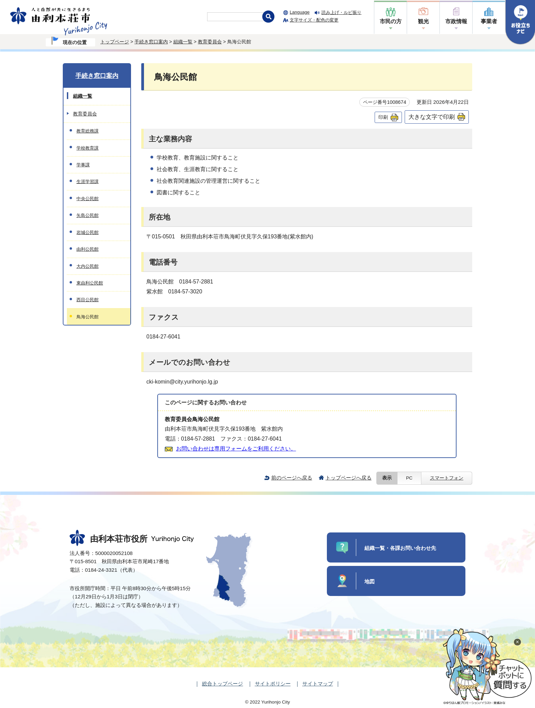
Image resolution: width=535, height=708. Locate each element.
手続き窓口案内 (151, 41)
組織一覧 (182, 41)
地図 (369, 581)
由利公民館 (87, 249)
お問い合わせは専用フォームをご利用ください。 (236, 449)
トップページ (114, 41)
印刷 (383, 117)
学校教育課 (87, 148)
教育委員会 (210, 41)
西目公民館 (87, 299)
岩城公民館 (87, 232)
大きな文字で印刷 (431, 116)
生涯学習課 (87, 181)
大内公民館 (87, 266)
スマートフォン (446, 478)
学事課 (83, 164)
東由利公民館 (89, 283)
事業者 (489, 21)
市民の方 (391, 21)
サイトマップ (317, 683)
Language (299, 12)
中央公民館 (87, 198)
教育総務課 (87, 131)
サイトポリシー (273, 683)
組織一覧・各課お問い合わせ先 (400, 548)
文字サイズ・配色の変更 (314, 20)
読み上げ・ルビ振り (341, 12)
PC (409, 478)
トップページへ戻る (349, 478)
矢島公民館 (87, 215)
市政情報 (456, 21)
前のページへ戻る (291, 478)
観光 (423, 21)
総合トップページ (222, 683)
